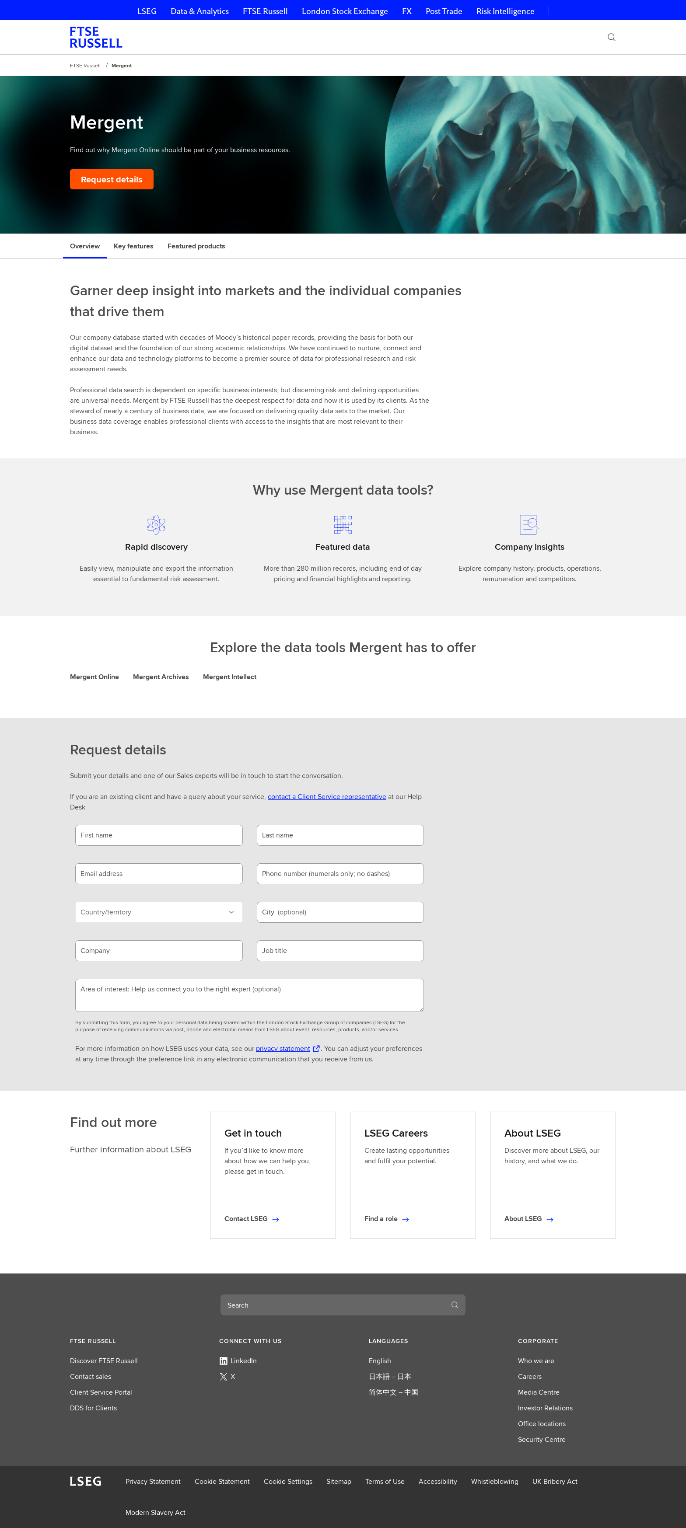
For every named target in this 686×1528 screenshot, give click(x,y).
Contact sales (90, 1376)
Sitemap (338, 1481)
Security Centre (542, 1439)
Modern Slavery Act (156, 1512)
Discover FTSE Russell (104, 1361)
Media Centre (539, 1392)
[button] (119, 1340)
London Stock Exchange (345, 11)
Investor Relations (545, 1408)
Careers (530, 1376)
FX (407, 11)
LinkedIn (238, 1361)
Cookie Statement (222, 1481)
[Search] (612, 37)
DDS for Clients (93, 1408)
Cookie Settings (288, 1481)
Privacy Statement (153, 1481)
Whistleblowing (494, 1481)
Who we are (536, 1361)
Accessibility (438, 1481)
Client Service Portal (101, 1392)
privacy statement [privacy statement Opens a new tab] (283, 1048)
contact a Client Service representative (327, 797)
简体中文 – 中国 (393, 1392)
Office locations (542, 1424)
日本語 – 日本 (390, 1376)
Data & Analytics (200, 11)
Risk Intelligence (505, 11)
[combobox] (332, 1304)
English (380, 1361)
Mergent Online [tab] (94, 677)
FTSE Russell (265, 11)
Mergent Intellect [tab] (229, 677)
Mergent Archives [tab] (161, 677)
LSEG (147, 11)
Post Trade (444, 11)
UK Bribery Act (555, 1481)
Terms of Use (385, 1481)
